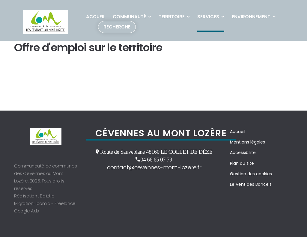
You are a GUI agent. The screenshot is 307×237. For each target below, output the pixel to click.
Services (208, 16)
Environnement (251, 16)
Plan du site (242, 163)
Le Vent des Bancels (251, 184)
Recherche (116, 27)
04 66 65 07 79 (156, 159)
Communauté (129, 16)
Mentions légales (247, 142)
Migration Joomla (32, 203)
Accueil (95, 16)
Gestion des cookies (251, 174)
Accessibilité (243, 153)
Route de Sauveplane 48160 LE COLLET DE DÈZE (156, 151)
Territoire (172, 16)
